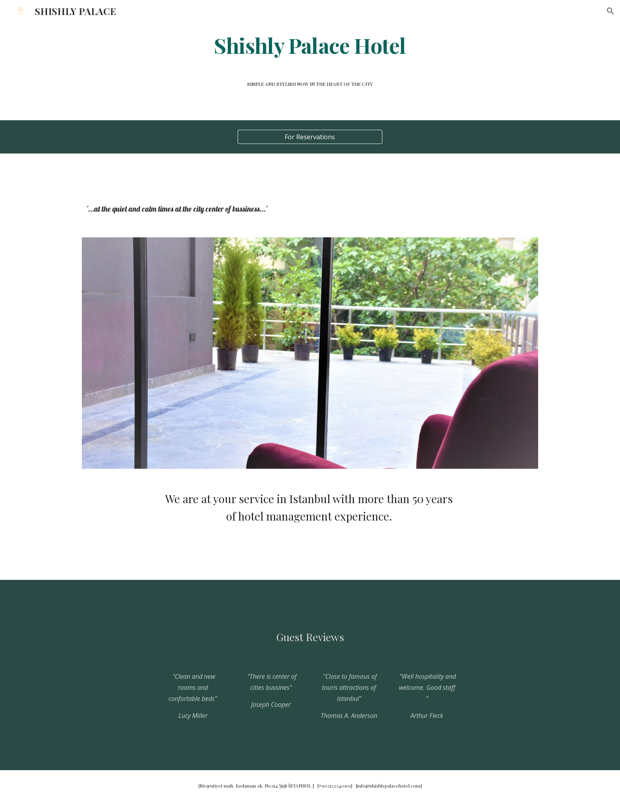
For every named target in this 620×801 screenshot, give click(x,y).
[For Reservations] (310, 137)
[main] (310, 45)
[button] (610, 11)
